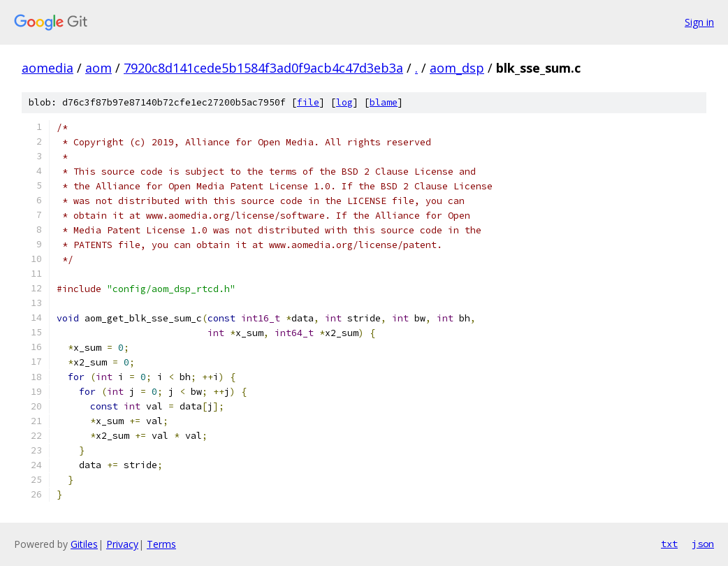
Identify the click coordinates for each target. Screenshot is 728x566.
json (703, 543)
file (308, 102)
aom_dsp (457, 67)
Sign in (699, 22)
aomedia (47, 67)
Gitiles (84, 544)
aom (98, 67)
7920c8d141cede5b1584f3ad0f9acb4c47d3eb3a (263, 67)
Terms (161, 544)
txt (669, 543)
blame (384, 102)
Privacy (122, 544)
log (344, 102)
